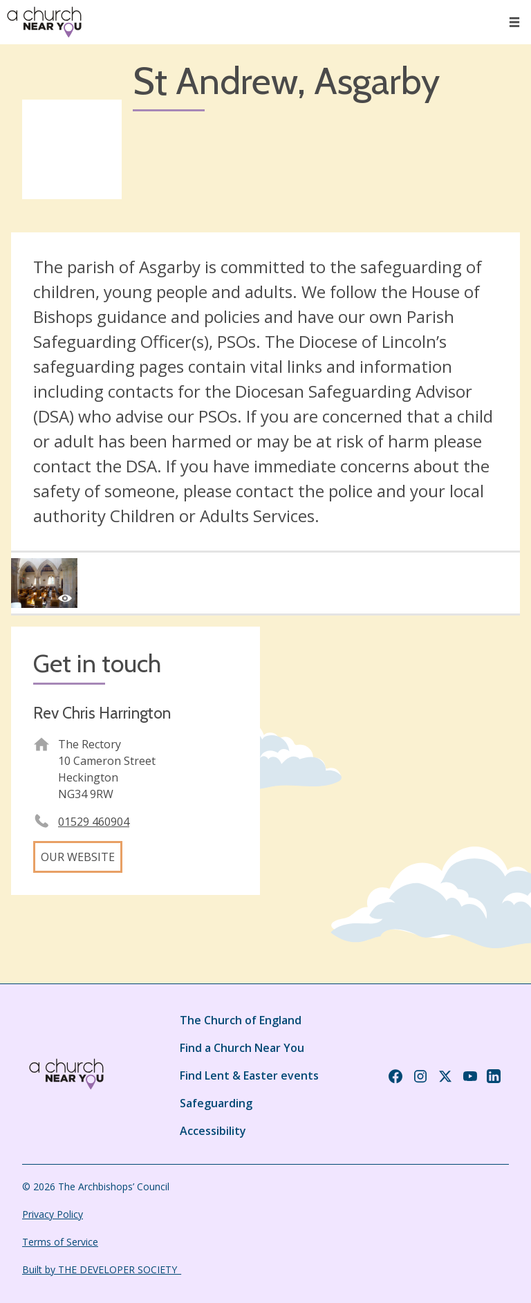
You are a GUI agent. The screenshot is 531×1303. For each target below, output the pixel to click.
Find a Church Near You (242, 1047)
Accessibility (213, 1130)
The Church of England (240, 1020)
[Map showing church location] (395, 751)
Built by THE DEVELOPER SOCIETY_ (101, 1269)
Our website (78, 857)
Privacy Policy (52, 1214)
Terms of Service (60, 1241)
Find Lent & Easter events (249, 1075)
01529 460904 (93, 821)
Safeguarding (216, 1103)
